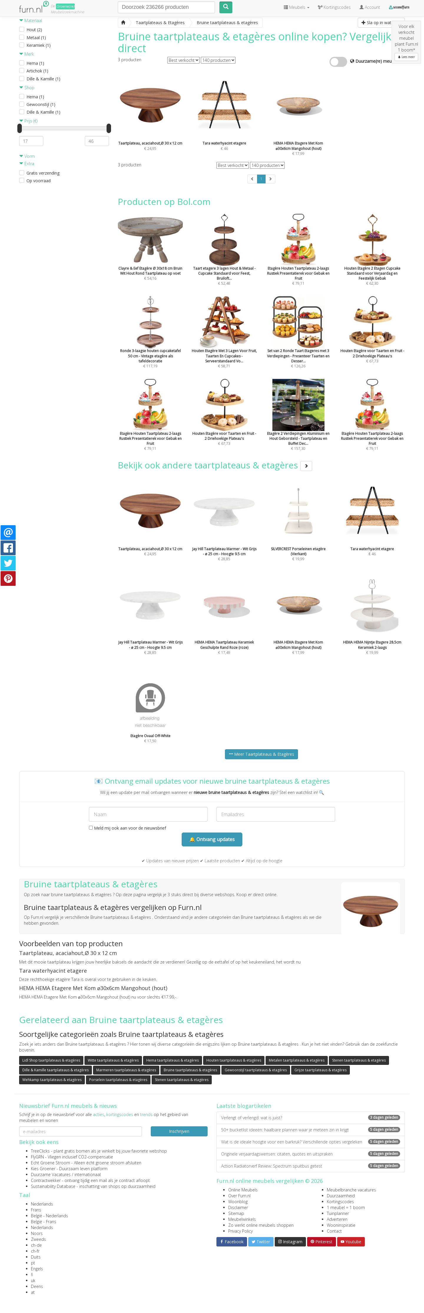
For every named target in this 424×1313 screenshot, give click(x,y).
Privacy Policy (240, 1231)
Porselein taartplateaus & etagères (118, 1079)
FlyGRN (37, 1157)
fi (32, 1274)
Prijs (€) (28, 121)
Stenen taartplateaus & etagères (359, 1060)
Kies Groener (43, 1168)
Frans (36, 1210)
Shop (26, 87)
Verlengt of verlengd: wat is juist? (310, 1117)
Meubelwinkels (242, 1219)
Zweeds (38, 1239)
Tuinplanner (338, 1213)
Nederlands (42, 1204)
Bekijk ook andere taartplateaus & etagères (215, 465)
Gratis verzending (42, 173)
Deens (37, 1286)
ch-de (36, 1245)
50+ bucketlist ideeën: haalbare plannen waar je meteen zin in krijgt (310, 1130)
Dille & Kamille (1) (43, 79)
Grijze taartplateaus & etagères (320, 1069)
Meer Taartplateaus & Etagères (261, 754)
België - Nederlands (49, 1215)
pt (33, 1263)
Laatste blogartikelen (243, 1105)
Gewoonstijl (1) (40, 104)
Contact (334, 1231)
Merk (26, 54)
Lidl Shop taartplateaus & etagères (51, 1060)
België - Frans (43, 1221)
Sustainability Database (53, 1186)
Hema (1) (35, 63)
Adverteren (337, 1219)
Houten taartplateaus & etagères (233, 1060)
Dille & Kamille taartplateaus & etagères (55, 1069)
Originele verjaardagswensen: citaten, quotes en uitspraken (310, 1154)
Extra (26, 163)
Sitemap (236, 1213)
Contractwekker (46, 1180)
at (33, 1292)
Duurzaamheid (341, 1195)
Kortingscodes (340, 1201)
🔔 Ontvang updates (212, 839)
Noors (37, 1233)
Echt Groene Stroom (50, 1163)
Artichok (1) (37, 71)
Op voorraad (38, 180)
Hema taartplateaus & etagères (172, 1060)
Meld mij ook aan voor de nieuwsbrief (127, 828)
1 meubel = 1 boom (346, 1207)
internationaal (87, 1174)
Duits (36, 1257)
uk (33, 1280)
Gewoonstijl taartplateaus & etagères (256, 1069)
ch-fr (35, 1251)
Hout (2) (34, 29)
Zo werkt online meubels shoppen (261, 1225)
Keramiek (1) (38, 45)
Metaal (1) (36, 37)
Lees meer (406, 57)
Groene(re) (65, 6)
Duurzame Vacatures (51, 1174)
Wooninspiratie (341, 1225)
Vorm (27, 156)
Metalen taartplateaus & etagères (296, 1060)
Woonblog (238, 1201)
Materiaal (30, 20)
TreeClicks (40, 1151)
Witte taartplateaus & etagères (113, 1060)
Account (370, 7)
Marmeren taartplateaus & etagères (126, 1069)
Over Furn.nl (239, 1195)
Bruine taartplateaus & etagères (190, 1069)
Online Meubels (243, 1190)
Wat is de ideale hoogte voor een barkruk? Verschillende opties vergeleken (310, 1142)
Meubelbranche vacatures (351, 1190)
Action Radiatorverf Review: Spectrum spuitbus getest (310, 1166)
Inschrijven (179, 1131)
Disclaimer (238, 1207)
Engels (37, 1268)
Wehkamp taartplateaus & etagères (52, 1079)
